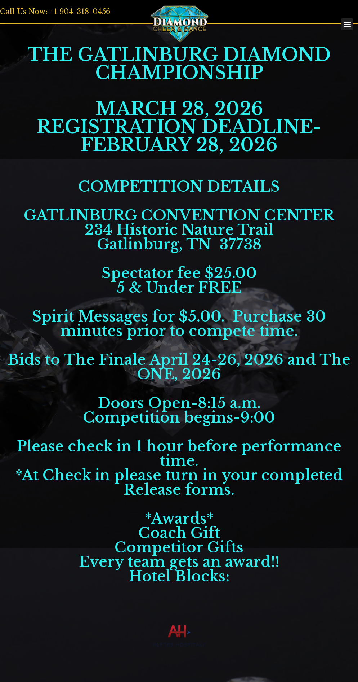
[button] (84, 18)
